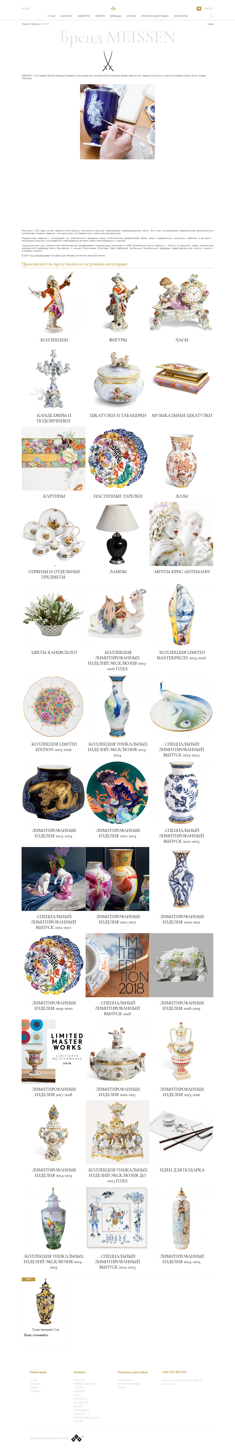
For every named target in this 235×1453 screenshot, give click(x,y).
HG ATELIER (81, 1402)
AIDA (77, 1395)
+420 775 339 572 (173, 1372)
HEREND (79, 1391)
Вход (208, 15)
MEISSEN (79, 1380)
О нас (51, 29)
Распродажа (81, 1410)
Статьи (131, 29)
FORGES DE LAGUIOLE (87, 1417)
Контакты (181, 29)
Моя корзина (126, 1380)
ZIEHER (78, 1421)
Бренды (115, 29)
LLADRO (79, 1387)
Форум (100, 29)
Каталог (66, 29)
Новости (83, 29)
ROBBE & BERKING (85, 1384)
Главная (26, 38)
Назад (210, 38)
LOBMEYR (80, 1414)
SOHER (78, 1406)
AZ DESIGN (80, 1399)
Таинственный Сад (45, 1343)
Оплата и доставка (155, 29)
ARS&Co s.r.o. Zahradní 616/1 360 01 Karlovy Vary (181, 1382)
